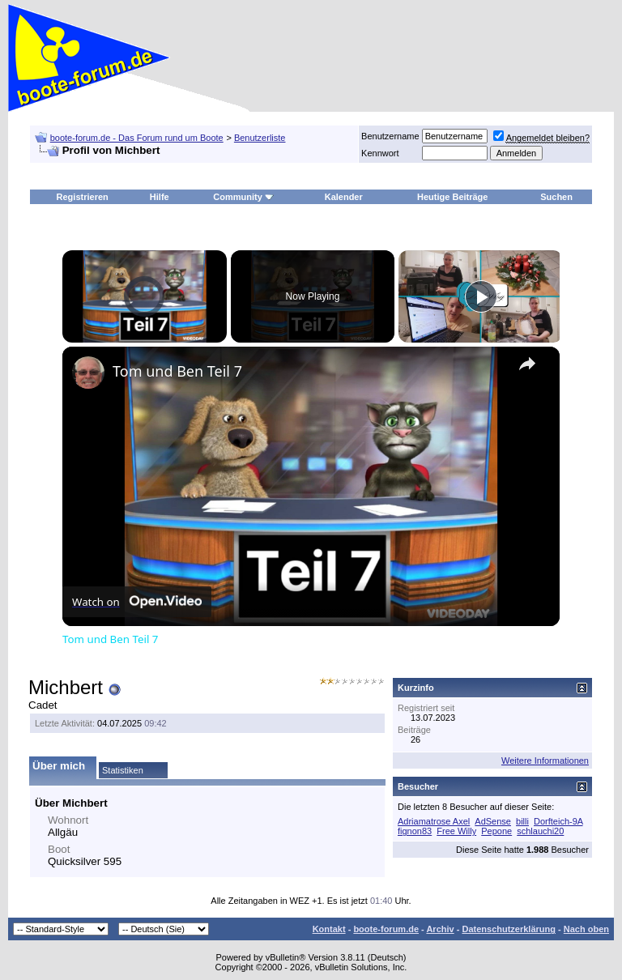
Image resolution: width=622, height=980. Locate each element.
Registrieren (83, 197)
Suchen (556, 197)
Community (243, 197)
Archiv (440, 929)
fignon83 (415, 831)
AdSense (493, 821)
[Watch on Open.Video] (136, 601)
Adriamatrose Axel (434, 821)
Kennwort (379, 153)
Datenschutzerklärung (509, 929)
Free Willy (456, 831)
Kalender (344, 197)
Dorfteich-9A (558, 821)
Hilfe (159, 197)
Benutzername (390, 136)
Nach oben (586, 929)
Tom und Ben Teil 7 (177, 371)
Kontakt (329, 929)
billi (522, 821)
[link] (88, 372)
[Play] (481, 296)
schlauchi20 (540, 831)
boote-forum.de (386, 929)
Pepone (496, 831)
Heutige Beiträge (452, 197)
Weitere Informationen (545, 760)
